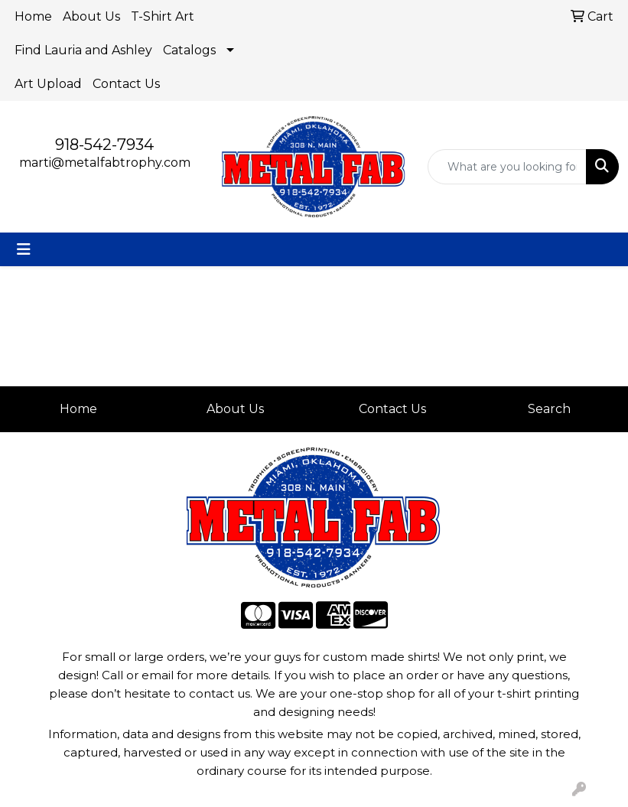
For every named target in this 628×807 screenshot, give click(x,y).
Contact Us (126, 83)
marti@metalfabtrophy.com (104, 162)
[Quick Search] (507, 166)
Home (33, 16)
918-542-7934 (104, 144)
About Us (91, 16)
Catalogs (189, 50)
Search (549, 409)
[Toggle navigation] (24, 249)
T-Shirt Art (162, 16)
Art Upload (48, 83)
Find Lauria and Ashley (83, 50)
